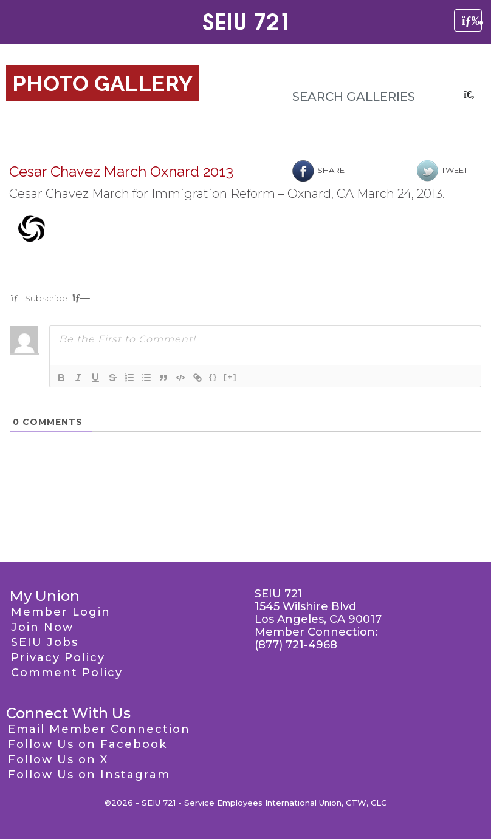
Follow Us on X (58, 759)
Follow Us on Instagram (89, 774)
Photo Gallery (102, 83)
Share (318, 170)
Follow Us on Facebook (87, 744)
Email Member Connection (99, 729)
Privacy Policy (58, 657)
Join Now (42, 627)
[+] (230, 376)
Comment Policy (67, 672)
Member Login (61, 612)
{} (213, 376)
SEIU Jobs (44, 642)
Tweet (442, 170)
